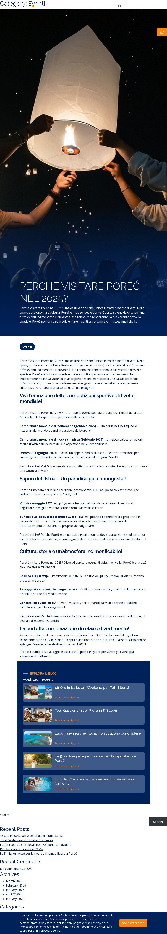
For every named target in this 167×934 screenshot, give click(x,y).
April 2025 (13, 894)
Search (4, 815)
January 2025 (15, 899)
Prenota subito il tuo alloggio (40, 652)
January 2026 (15, 890)
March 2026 (14, 881)
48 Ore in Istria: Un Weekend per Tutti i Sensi (31, 836)
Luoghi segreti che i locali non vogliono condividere (35, 845)
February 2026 (16, 885)
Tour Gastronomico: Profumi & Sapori (26, 840)
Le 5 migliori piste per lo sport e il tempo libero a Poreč (38, 854)
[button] (125, 6)
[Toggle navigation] (141, 5)
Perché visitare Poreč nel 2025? (21, 849)
